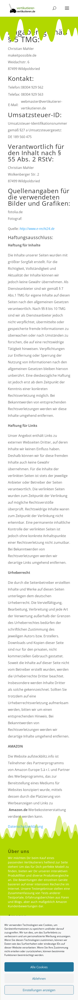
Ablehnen (39, 978)
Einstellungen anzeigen (39, 990)
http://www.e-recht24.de (37, 228)
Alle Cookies (39, 967)
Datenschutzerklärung (25, 826)
